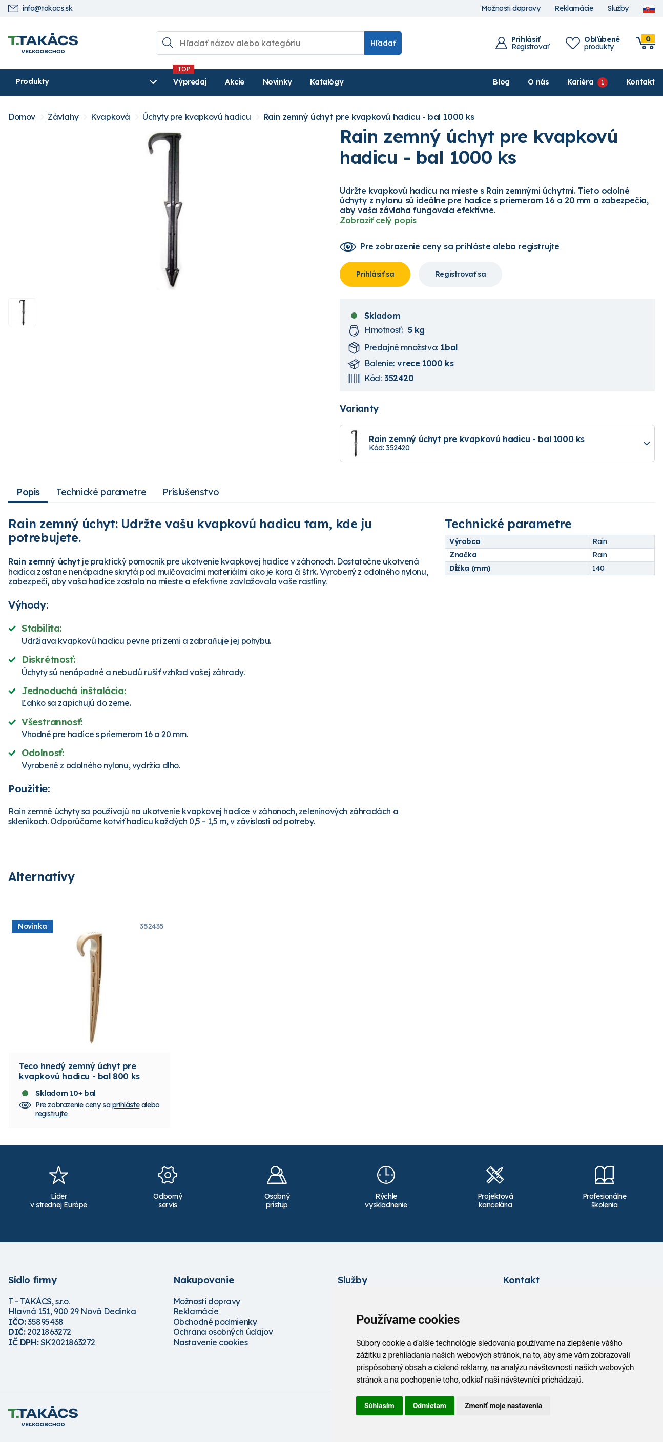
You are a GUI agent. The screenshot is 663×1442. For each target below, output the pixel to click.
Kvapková (110, 117)
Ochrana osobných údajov (223, 1333)
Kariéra (580, 82)
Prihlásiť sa (375, 274)
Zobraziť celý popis (378, 220)
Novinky (251, 82)
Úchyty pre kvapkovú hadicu (196, 117)
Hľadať (383, 43)
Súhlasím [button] (379, 1406)
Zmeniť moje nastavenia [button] (503, 1406)
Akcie (208, 82)
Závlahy (63, 117)
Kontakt (640, 82)
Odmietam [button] (429, 1406)
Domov (21, 117)
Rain (599, 541)
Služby (618, 8)
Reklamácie (573, 8)
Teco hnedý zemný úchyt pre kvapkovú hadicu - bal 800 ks (79, 1072)
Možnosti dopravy (511, 8)
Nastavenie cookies (210, 1344)
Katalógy (301, 82)
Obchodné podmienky (215, 1323)
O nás (538, 82)
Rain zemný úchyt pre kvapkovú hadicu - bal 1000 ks (368, 117)
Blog (501, 82)
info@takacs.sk (40, 8)
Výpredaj (164, 82)
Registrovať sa (460, 274)
